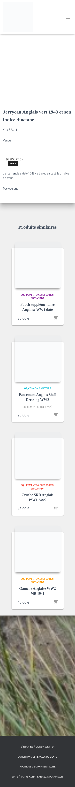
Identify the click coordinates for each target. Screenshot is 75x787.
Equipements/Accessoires (37, 415)
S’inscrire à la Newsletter (37, 747)
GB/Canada (37, 418)
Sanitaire (45, 509)
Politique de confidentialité (38, 766)
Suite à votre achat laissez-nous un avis (37, 776)
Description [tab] (15, 279)
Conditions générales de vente (37, 756)
